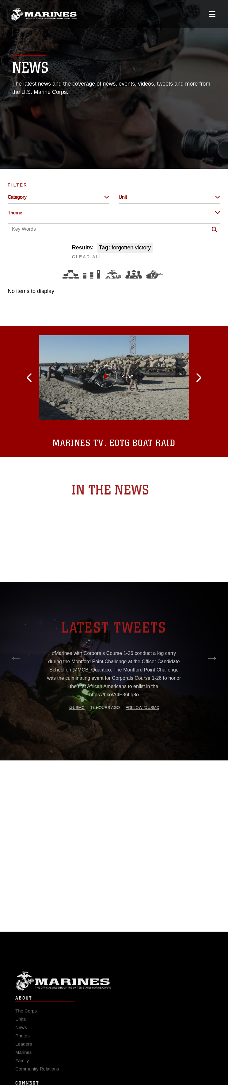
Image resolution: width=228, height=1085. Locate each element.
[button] (35, 378)
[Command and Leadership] (133, 274)
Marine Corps (114, 986)
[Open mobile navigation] (212, 14)
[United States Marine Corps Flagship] (44, 14)
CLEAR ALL (87, 256)
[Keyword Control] (114, 229)
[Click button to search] (214, 229)
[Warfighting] (154, 274)
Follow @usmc (142, 726)
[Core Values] (112, 274)
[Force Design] (71, 274)
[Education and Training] (91, 274)
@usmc (76, 726)
